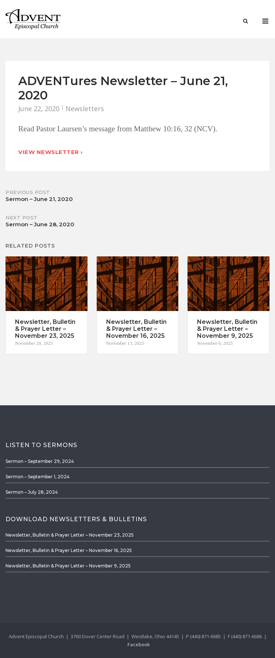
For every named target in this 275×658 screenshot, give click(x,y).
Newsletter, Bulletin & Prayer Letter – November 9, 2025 (68, 566)
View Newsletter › (50, 152)
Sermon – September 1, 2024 (37, 476)
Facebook (138, 644)
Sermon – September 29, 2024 (39, 461)
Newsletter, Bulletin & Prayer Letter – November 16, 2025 (68, 550)
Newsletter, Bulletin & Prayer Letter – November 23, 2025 (69, 535)
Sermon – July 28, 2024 (31, 492)
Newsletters (85, 108)
